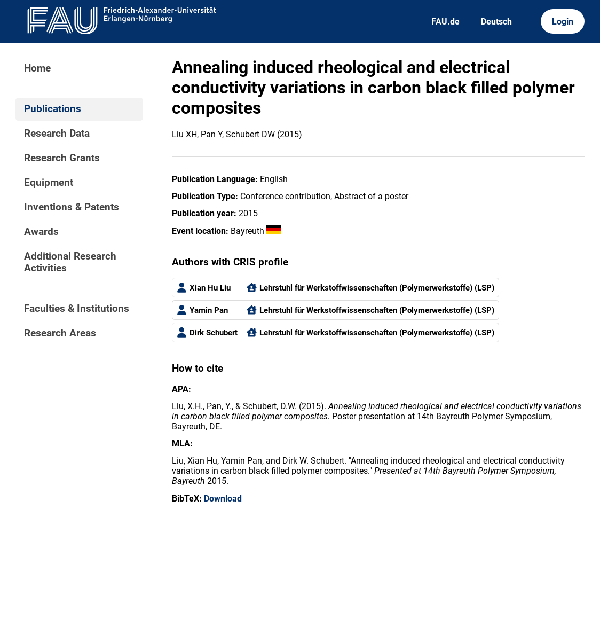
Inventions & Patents (71, 207)
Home (37, 68)
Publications (52, 109)
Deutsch (496, 22)
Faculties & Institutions (76, 309)
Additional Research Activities (70, 262)
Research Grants (62, 158)
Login (562, 22)
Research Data (57, 133)
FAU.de (445, 22)
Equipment (48, 183)
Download (223, 498)
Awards (41, 232)
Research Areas (60, 333)
